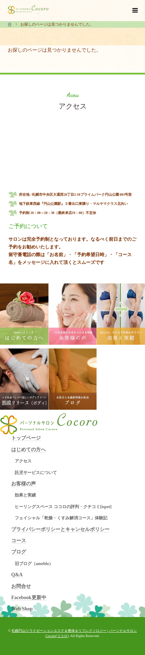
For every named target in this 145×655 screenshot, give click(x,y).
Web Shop (22, 608)
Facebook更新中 (28, 597)
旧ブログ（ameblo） (34, 563)
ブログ (18, 552)
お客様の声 (23, 483)
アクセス (23, 461)
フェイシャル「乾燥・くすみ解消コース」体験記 (61, 517)
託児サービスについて (36, 472)
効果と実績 (25, 495)
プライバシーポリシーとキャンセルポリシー (60, 529)
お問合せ (21, 586)
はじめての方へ (28, 449)
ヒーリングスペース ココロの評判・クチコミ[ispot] (63, 506)
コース (18, 540)
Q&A (17, 574)
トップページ (26, 438)
